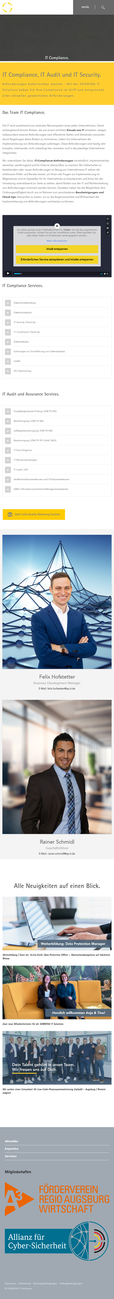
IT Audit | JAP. (21, 470)
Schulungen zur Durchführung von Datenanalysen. (40, 351)
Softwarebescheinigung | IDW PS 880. (33, 431)
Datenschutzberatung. (25, 303)
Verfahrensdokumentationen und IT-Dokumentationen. (42, 479)
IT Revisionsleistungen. (26, 460)
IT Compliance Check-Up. (27, 332)
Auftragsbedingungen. (71, 1283)
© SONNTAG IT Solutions (18, 1288)
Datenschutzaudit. (23, 312)
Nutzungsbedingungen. (45, 1283)
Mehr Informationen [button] (57, 241)
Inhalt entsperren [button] (57, 249)
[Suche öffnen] (103, 7)
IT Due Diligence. (23, 450)
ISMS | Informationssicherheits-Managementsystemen (41, 489)
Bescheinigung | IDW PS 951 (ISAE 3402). (35, 440)
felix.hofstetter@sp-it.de (61, 689)
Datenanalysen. (21, 342)
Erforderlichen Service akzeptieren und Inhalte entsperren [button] (57, 259)
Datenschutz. (25, 1283)
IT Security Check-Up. (25, 322)
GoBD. (17, 361)
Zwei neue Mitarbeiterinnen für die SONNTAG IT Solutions (32, 1024)
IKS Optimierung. (23, 371)
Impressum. (11, 1283)
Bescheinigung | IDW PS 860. (29, 421)
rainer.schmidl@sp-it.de (61, 854)
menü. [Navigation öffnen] (85, 7)
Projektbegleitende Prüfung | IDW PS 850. (35, 411)
